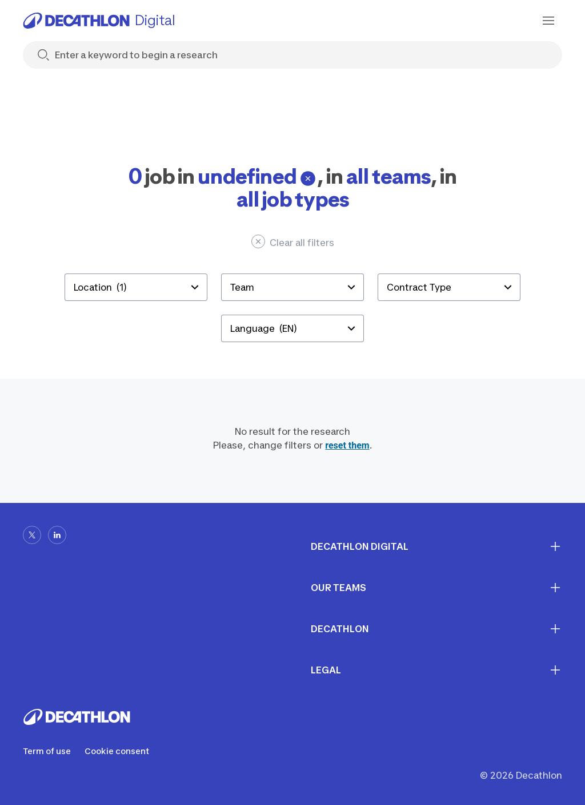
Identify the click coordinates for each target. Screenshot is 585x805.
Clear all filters (292, 241)
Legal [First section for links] (436, 670)
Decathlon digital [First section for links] (436, 546)
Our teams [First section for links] (436, 587)
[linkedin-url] (57, 535)
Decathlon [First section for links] (436, 629)
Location (100, 287)
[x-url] (32, 535)
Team (242, 287)
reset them (347, 445)
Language (263, 328)
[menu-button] (548, 20)
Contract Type (419, 287)
